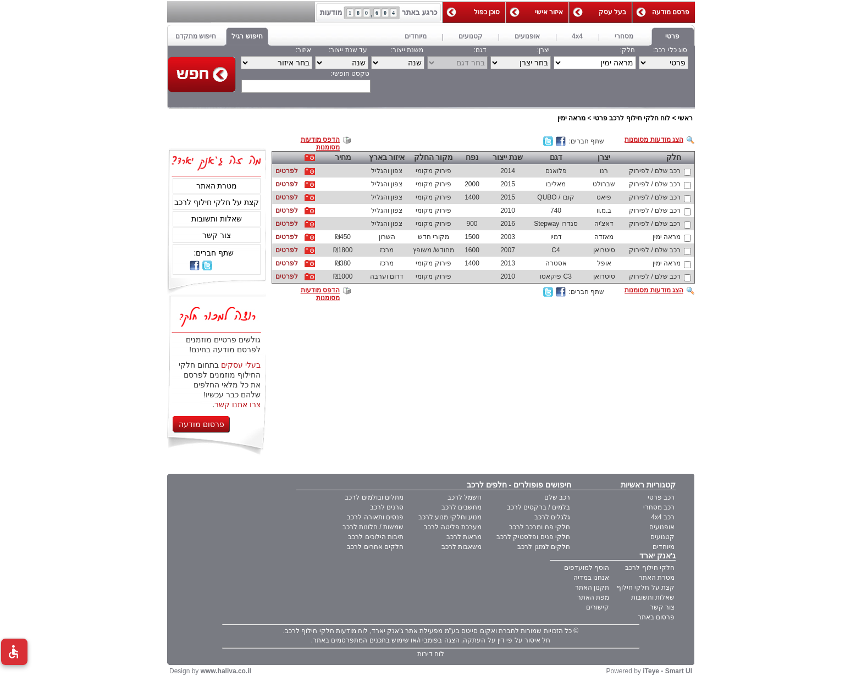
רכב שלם (557, 497)
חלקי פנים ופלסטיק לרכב (533, 537)
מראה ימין (571, 118)
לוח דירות (430, 654)
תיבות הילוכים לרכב (376, 537)
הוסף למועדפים (586, 568)
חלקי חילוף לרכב (650, 568)
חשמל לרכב (464, 497)
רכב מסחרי (659, 507)
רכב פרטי (661, 497)
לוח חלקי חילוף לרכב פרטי (631, 118)
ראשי (685, 118)
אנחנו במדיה (591, 577)
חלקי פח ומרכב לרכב (539, 527)
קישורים (597, 607)
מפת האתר (593, 597)
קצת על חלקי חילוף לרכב (216, 202)
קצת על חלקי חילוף (646, 587)
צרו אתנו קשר (237, 404)
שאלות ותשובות (216, 218)
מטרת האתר (216, 185)
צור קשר (216, 235)
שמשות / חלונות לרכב (373, 527)
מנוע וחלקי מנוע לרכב (450, 517)
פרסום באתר (656, 617)
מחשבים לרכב (461, 507)
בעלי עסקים (241, 365)
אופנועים (662, 527)
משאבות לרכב (461, 547)
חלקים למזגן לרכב (543, 547)
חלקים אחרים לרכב (375, 547)
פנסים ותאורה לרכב (375, 517)
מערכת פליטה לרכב (453, 527)
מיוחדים (664, 547)
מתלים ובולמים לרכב (374, 497)
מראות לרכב (464, 537)
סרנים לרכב (387, 507)
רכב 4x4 (663, 517)
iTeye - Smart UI (667, 671)
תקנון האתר (592, 587)
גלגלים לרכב (552, 517)
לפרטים (286, 171)
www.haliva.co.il (226, 671)
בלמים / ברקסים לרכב (538, 507)
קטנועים (662, 537)
